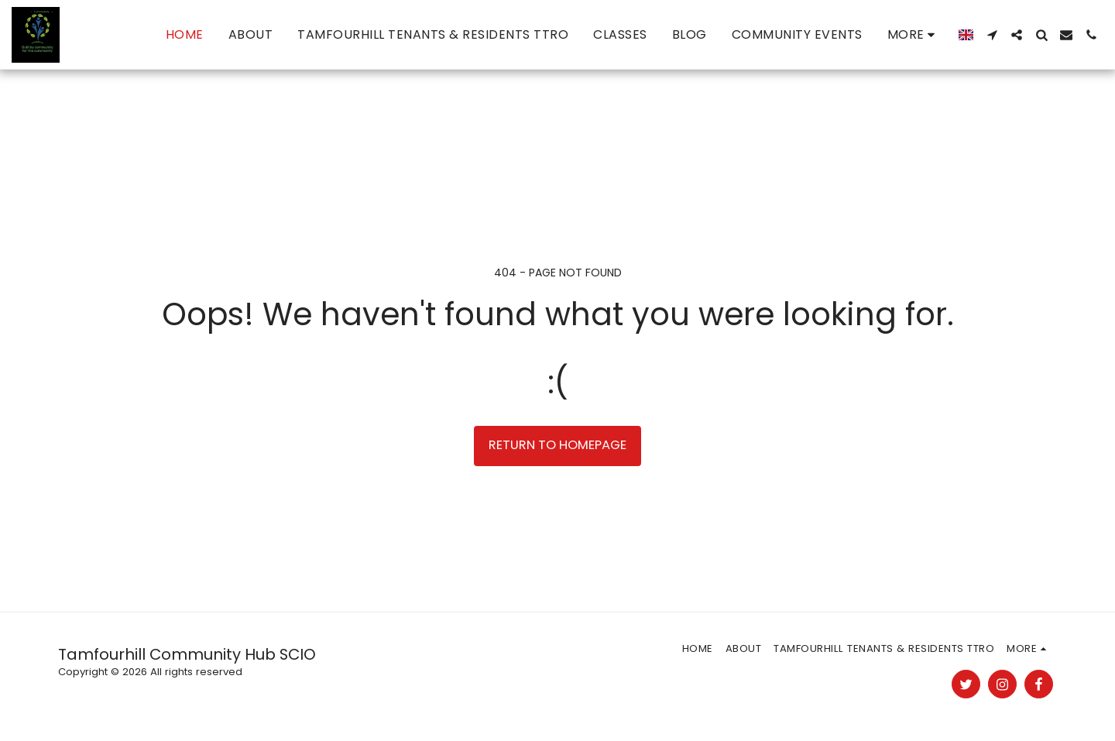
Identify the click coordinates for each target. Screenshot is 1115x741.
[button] (992, 35)
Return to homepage (557, 445)
